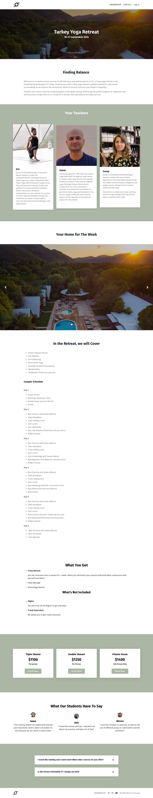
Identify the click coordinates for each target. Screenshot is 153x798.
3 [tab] (78, 324)
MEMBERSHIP (115, 4)
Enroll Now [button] (33, 671)
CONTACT (127, 4)
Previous (6, 287)
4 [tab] (81, 324)
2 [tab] (75, 324)
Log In (136, 4)
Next (147, 287)
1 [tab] (72, 324)
